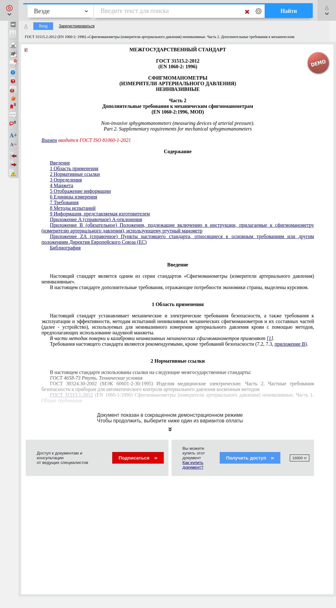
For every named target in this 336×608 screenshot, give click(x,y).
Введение (60, 162)
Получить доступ (250, 457)
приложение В (289, 344)
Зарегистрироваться (76, 26)
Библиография (65, 247)
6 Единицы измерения (73, 196)
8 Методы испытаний (73, 208)
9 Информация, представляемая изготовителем (100, 213)
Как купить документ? (193, 465)
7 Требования (64, 202)
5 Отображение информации (80, 191)
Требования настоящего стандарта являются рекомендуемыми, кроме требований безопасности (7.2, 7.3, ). (179, 344)
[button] (9, 10)
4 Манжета (61, 185)
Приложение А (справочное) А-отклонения (96, 219)
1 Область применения (74, 168)
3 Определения (66, 179)
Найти (288, 11)
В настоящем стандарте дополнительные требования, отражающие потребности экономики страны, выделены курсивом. (179, 287)
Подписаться (137, 457)
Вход (43, 26)
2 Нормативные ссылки (75, 174)
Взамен (49, 140)
